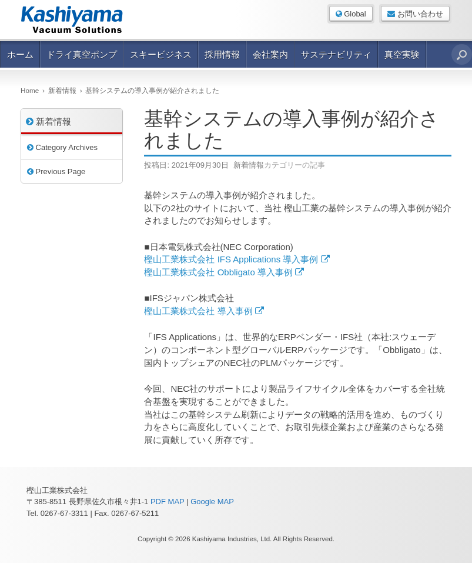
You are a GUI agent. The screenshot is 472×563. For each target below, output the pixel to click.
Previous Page (56, 171)
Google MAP (212, 501)
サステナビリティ (336, 54)
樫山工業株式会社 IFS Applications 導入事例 (236, 259)
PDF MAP (167, 501)
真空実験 (402, 54)
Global (351, 13)
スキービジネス (161, 54)
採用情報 (222, 54)
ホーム (20, 54)
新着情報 (248, 165)
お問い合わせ (415, 13)
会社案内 (270, 54)
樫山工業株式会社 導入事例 (203, 311)
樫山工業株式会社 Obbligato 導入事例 (224, 272)
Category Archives (62, 147)
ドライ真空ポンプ (81, 54)
